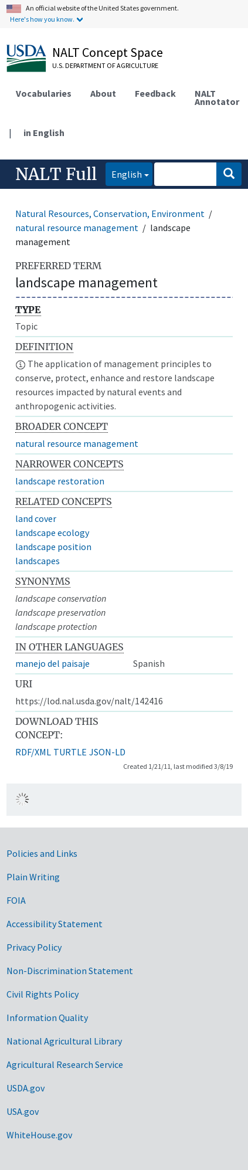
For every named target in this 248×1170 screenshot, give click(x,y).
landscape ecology (52, 532)
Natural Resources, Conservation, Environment (110, 213)
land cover (35, 518)
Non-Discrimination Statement (69, 970)
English (124, 173)
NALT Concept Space (107, 52)
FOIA (16, 900)
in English (43, 132)
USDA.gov (25, 1088)
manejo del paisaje (52, 663)
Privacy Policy (34, 947)
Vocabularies (44, 93)
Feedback (155, 93)
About (103, 93)
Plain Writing (33, 877)
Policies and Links (41, 853)
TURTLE (70, 752)
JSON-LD (107, 752)
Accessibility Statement (54, 924)
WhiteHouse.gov (39, 1135)
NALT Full (56, 174)
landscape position (53, 546)
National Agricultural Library (64, 1041)
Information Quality (47, 1017)
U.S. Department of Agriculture (105, 65)
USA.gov (22, 1111)
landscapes (37, 561)
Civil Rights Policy (42, 994)
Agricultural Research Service (64, 1064)
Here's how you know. (42, 19)
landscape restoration (59, 481)
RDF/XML (33, 752)
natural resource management (76, 227)
